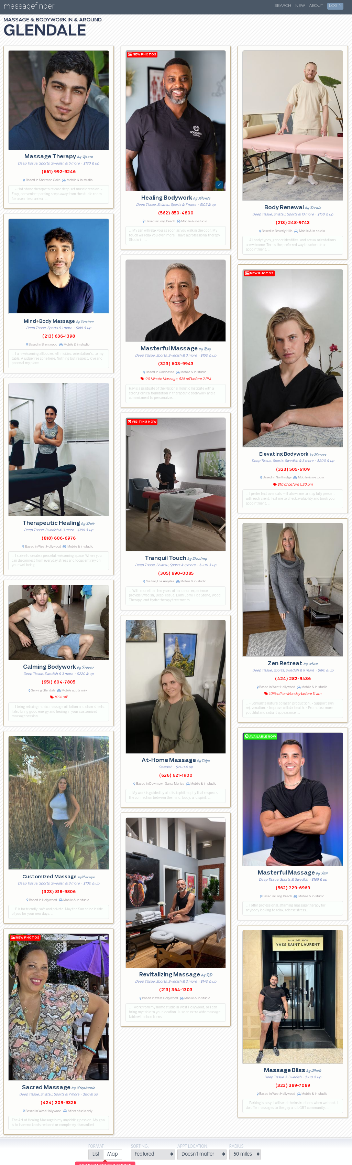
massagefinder (28, 7)
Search (283, 6)
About (316, 6)
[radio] (95, 1154)
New (300, 6)
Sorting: (140, 1146)
